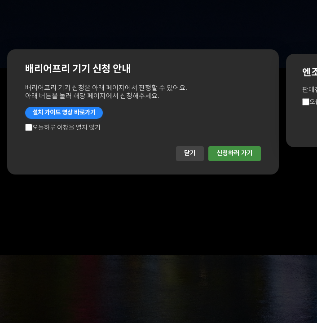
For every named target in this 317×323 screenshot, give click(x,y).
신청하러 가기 (234, 153)
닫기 (190, 153)
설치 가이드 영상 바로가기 (64, 112)
